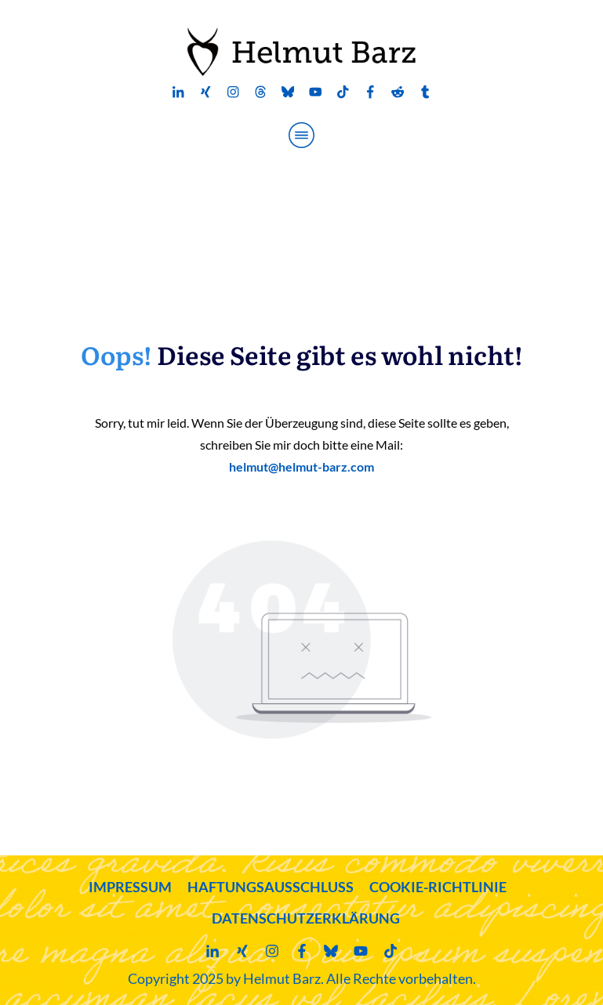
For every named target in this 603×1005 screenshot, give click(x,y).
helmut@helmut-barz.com (301, 466)
